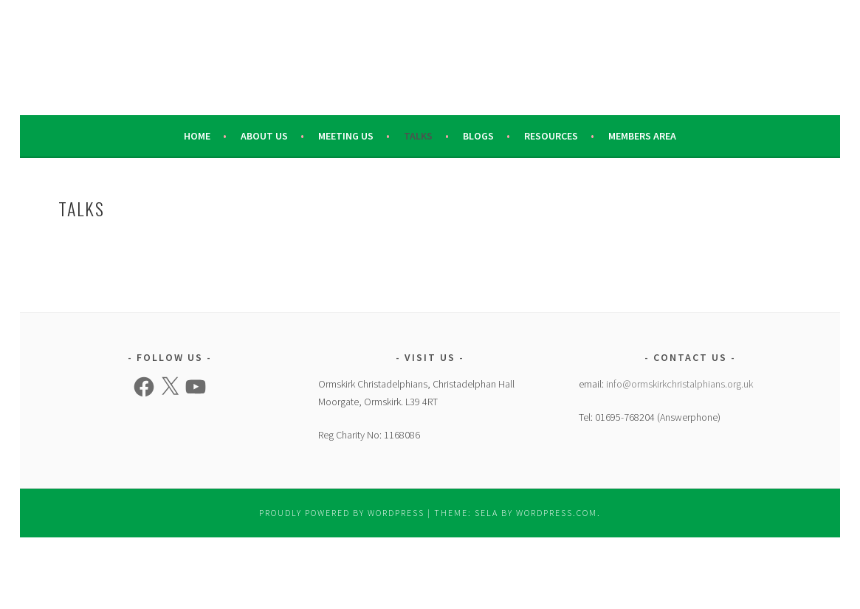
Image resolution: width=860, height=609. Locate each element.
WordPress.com (556, 512)
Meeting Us (346, 135)
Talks (418, 135)
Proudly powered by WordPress (341, 512)
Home (197, 135)
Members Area (642, 135)
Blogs (478, 135)
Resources (551, 135)
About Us (264, 135)
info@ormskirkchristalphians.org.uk (679, 383)
